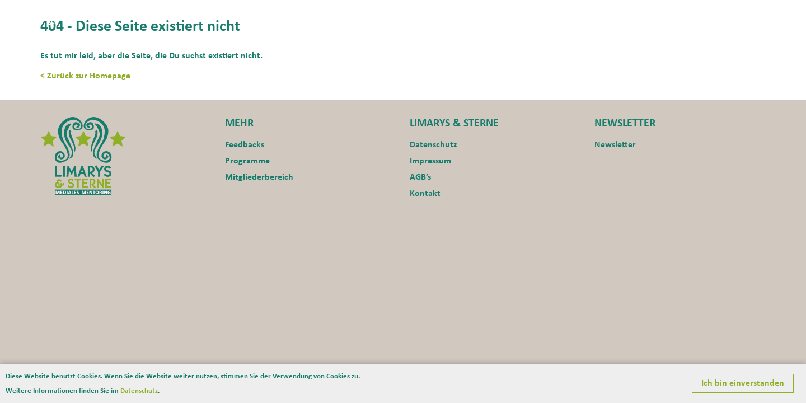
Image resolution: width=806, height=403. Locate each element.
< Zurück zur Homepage (85, 76)
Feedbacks (244, 144)
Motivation (600, 14)
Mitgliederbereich (259, 177)
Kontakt (716, 14)
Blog (755, 14)
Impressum (430, 161)
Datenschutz (433, 144)
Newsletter (615, 144)
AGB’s (420, 177)
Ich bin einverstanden (742, 383)
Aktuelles (544, 14)
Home (500, 14)
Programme (661, 14)
